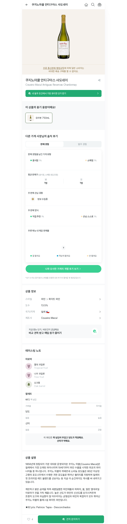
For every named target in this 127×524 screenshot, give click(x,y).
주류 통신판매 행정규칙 (53, 68)
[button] (30, 519)
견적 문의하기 (71, 519)
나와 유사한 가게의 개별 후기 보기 (63, 268)
